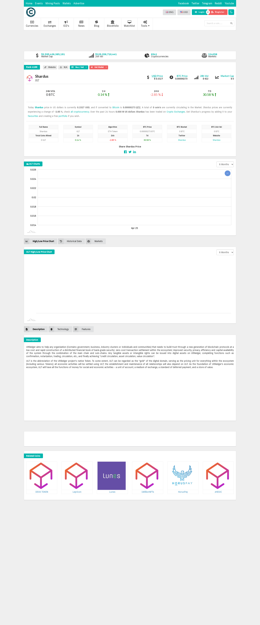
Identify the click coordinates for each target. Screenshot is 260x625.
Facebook (183, 3)
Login (199, 12)
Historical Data (70, 241)
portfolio (63, 116)
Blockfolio (113, 23)
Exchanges (50, 23)
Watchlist (129, 23)
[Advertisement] (130, 40)
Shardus (39, 107)
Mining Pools (52, 3)
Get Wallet (98, 66)
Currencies (32, 23)
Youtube (229, 3)
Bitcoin (115, 107)
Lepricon (77, 492)
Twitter (195, 3)
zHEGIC (218, 492)
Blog (96, 23)
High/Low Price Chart (39, 241)
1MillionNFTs (147, 492)
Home (29, 3)
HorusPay (183, 492)
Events (39, 3)
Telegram (207, 3)
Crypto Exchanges (176, 111)
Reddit (218, 3)
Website (49, 67)
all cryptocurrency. (80, 111)
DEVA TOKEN (41, 492)
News (81, 23)
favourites (33, 116)
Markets (94, 241)
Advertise (78, 3)
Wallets (67, 3)
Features (82, 329)
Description (34, 329)
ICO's (66, 23)
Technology (59, 329)
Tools (145, 23)
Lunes (112, 492)
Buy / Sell (79, 66)
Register (217, 12)
